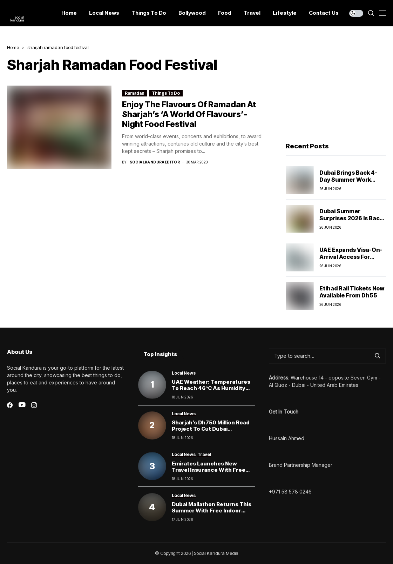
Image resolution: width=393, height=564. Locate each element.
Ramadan (134, 93)
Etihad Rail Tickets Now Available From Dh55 (351, 291)
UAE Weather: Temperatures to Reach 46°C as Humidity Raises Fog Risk (211, 388)
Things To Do (166, 93)
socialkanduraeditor (155, 162)
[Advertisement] (336, 88)
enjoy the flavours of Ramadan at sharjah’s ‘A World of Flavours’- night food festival (189, 114)
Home (13, 47)
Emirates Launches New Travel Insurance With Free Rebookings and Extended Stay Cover (208, 473)
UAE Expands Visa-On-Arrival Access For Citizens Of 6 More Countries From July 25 (351, 260)
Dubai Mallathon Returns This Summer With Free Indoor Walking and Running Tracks (211, 510)
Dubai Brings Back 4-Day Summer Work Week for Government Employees (350, 182)
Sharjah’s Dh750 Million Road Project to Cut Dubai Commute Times (211, 428)
